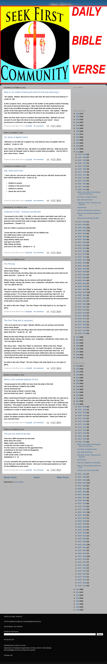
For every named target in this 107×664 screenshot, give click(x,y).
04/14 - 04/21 (82, 292)
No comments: (39, 126)
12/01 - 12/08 (82, 166)
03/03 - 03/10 (82, 310)
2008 (78, 349)
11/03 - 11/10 (82, 178)
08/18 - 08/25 (82, 239)
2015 (78, 146)
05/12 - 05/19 (82, 280)
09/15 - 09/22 (82, 228)
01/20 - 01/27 (82, 327)
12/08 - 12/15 (82, 163)
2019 (78, 134)
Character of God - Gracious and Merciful (22, 212)
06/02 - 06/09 (82, 271)
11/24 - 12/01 (82, 169)
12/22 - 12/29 (82, 157)
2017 (78, 140)
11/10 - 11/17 (82, 175)
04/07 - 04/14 (82, 295)
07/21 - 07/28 (82, 251)
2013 (78, 152)
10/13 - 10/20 (82, 186)
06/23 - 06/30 (82, 263)
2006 (78, 354)
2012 (78, 337)
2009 (78, 346)
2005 (78, 357)
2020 (78, 131)
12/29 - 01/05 (82, 154)
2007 (78, 352)
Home (36, 477)
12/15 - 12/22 (82, 160)
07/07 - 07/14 (82, 257)
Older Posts (63, 477)
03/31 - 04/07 (82, 298)
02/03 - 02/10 (82, 321)
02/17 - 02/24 (82, 316)
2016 (78, 143)
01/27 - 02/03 (82, 324)
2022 (78, 125)
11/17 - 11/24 (82, 172)
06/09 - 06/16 (82, 269)
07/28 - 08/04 (82, 248)
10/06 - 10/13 (82, 189)
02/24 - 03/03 (82, 313)
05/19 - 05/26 (82, 277)
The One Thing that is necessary (18, 320)
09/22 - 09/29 (82, 224)
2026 (78, 113)
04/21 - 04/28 (82, 289)
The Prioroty (9, 264)
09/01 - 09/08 (82, 233)
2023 (78, 122)
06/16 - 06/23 (82, 266)
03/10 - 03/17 (82, 307)
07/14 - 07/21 (82, 254)
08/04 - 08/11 (82, 245)
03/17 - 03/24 (82, 304)
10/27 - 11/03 (82, 181)
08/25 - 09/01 (82, 236)
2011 (78, 340)
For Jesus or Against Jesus (16, 137)
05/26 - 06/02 (82, 274)
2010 (78, 343)
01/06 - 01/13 (82, 333)
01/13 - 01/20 (82, 330)
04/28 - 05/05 (82, 286)
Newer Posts (10, 477)
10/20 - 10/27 (82, 184)
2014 (78, 149)
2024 (78, 119)
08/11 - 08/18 (82, 242)
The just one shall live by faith (17, 434)
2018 (78, 137)
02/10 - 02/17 (82, 318)
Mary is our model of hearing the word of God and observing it (31, 92)
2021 (78, 128)
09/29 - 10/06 (82, 222)
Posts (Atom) (18, 482)
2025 (78, 116)
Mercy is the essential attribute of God (21, 379)
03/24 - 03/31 (82, 301)
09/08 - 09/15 (82, 230)
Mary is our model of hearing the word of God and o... (89, 193)
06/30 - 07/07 (82, 260)
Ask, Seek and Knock (13, 171)
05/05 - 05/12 (82, 283)
